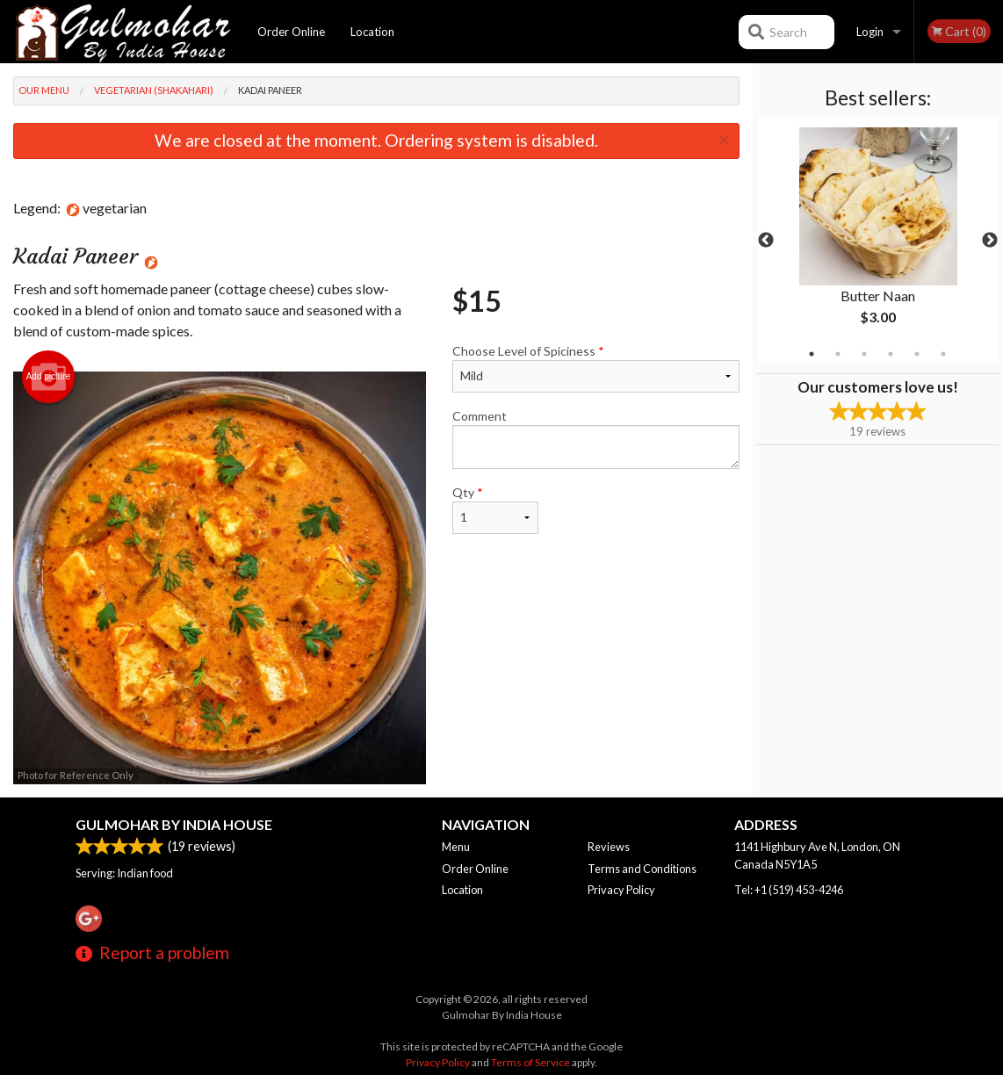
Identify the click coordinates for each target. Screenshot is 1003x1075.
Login (870, 32)
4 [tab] (890, 354)
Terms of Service (530, 1062)
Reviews (609, 847)
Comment (596, 438)
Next (990, 240)
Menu (456, 847)
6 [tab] (943, 354)
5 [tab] (917, 354)
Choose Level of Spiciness (596, 368)
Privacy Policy (621, 890)
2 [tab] (838, 354)
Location (372, 32)
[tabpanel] (878, 240)
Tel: (788, 890)
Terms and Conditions (642, 869)
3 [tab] (864, 354)
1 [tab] (811, 354)
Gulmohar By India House (174, 824)
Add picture (48, 376)
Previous (766, 240)
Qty (495, 509)
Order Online (291, 32)
